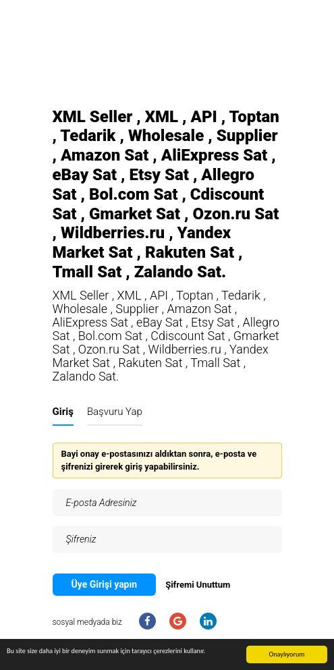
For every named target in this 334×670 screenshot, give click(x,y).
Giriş (63, 412)
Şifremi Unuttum (197, 585)
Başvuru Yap (114, 412)
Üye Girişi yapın (105, 584)
